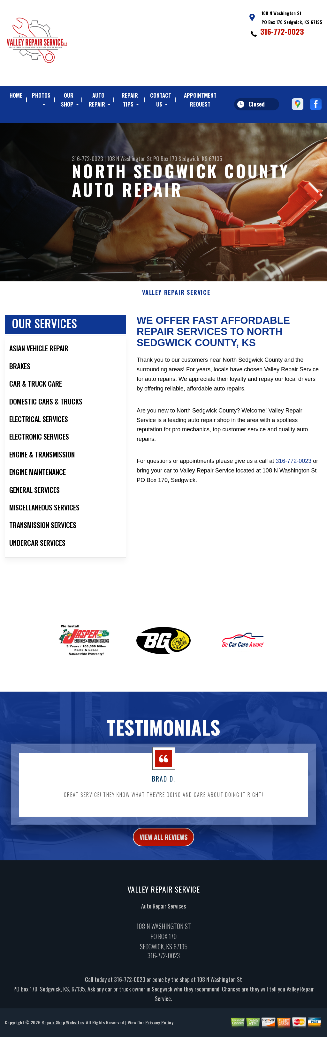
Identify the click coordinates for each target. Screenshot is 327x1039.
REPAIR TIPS (130, 99)
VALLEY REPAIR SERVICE (176, 295)
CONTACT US (160, 99)
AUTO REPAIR (97, 99)
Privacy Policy (159, 1027)
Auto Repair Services (163, 911)
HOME (16, 95)
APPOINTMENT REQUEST (200, 99)
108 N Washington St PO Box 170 (142, 158)
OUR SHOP (67, 99)
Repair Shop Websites (63, 1027)
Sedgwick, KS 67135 (200, 158)
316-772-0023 (282, 31)
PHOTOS (41, 95)
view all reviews (164, 841)
